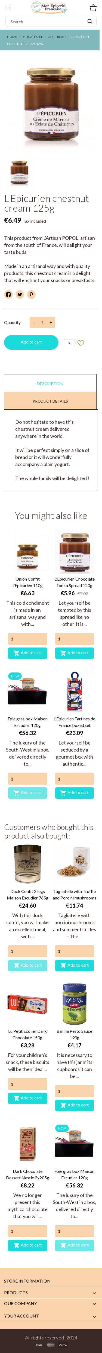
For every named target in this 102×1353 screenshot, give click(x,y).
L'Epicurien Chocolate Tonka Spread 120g (74, 582)
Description (50, 383)
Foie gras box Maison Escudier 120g (28, 722)
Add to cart (31, 341)
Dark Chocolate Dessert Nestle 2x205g (27, 1174)
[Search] (51, 21)
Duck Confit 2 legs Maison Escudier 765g (27, 894)
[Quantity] (27, 639)
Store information (27, 1280)
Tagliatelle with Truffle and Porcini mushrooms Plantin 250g (74, 895)
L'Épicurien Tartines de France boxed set (74, 722)
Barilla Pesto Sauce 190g (74, 1034)
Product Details (50, 401)
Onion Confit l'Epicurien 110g (28, 582)
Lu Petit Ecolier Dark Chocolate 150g (27, 1034)
